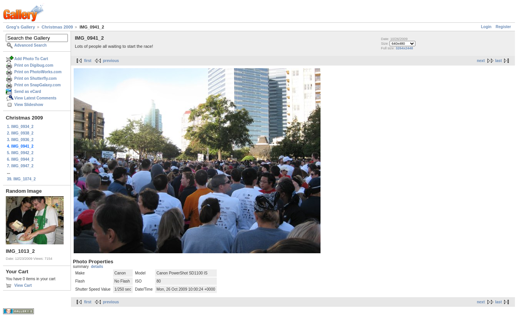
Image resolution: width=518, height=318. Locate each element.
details (97, 266)
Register (503, 27)
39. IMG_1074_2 (21, 179)
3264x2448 (404, 48)
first (87, 61)
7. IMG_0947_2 (20, 166)
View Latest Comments (35, 98)
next (481, 61)
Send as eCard (27, 91)
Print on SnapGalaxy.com (37, 85)
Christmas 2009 (57, 27)
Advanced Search (30, 45)
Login (486, 27)
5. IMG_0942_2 (20, 153)
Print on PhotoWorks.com (38, 72)
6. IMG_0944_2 (20, 159)
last (498, 61)
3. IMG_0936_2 (20, 140)
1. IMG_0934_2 (20, 127)
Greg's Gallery (20, 27)
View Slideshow (28, 105)
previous (111, 61)
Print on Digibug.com (33, 65)
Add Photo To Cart (31, 59)
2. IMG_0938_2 (20, 133)
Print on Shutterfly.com (35, 78)
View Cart (23, 285)
